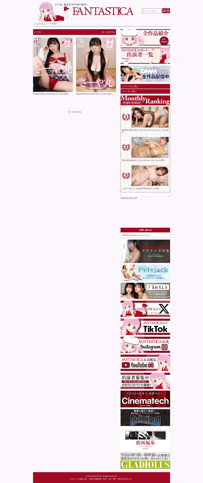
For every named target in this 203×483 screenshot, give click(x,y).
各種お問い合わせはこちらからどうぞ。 (136, 235)
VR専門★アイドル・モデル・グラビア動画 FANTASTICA (87, 12)
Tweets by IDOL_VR (129, 198)
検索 (166, 10)
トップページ (40, 24)
